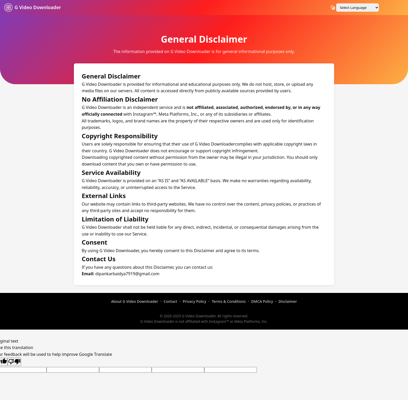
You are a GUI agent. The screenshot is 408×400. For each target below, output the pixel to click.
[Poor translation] (14, 362)
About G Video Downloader (134, 301)
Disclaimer (288, 301)
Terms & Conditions (229, 301)
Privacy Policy (194, 301)
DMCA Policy (262, 301)
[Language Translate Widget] (357, 7)
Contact (170, 301)
